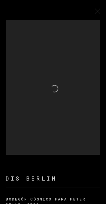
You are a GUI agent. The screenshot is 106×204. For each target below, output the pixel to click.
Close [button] (99, 12)
